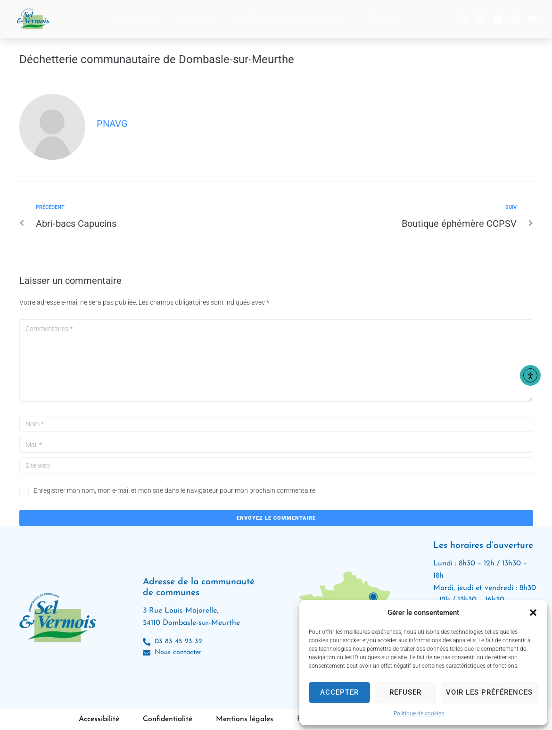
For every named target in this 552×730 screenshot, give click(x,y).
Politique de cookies (419, 713)
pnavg (112, 123)
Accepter (339, 692)
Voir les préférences (489, 692)
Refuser (405, 692)
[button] (533, 612)
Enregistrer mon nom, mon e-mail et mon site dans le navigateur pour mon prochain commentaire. (175, 490)
